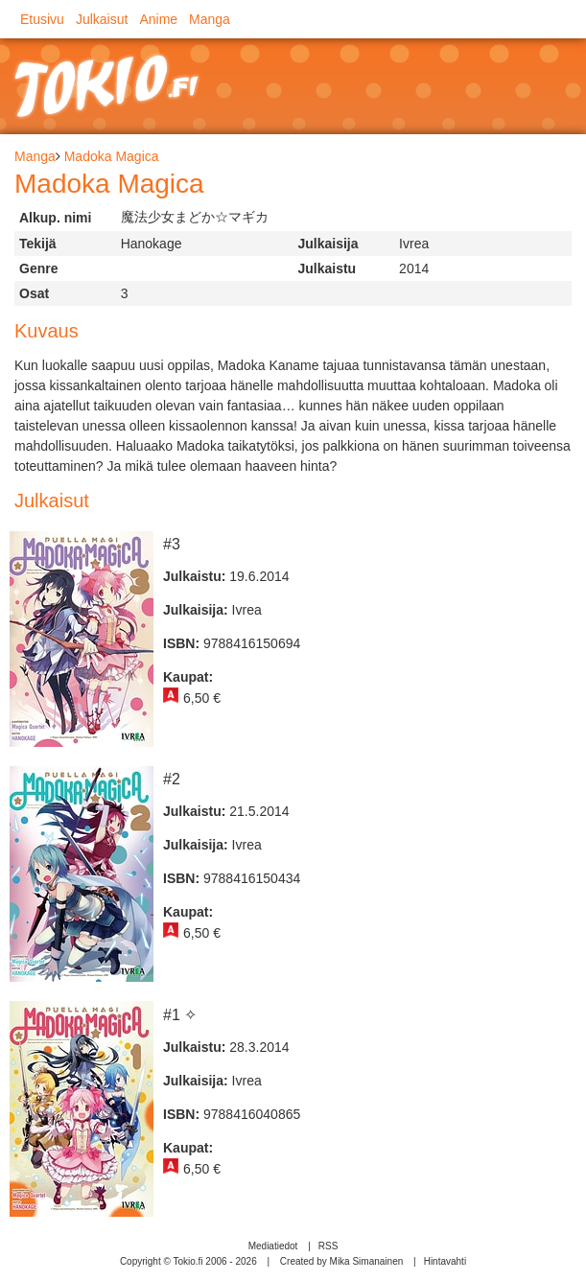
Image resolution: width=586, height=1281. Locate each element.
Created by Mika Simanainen (341, 1261)
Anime (158, 19)
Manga (209, 19)
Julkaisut (102, 19)
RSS (328, 1246)
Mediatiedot (273, 1246)
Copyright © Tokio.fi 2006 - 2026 (188, 1261)
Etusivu (42, 19)
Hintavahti (445, 1261)
